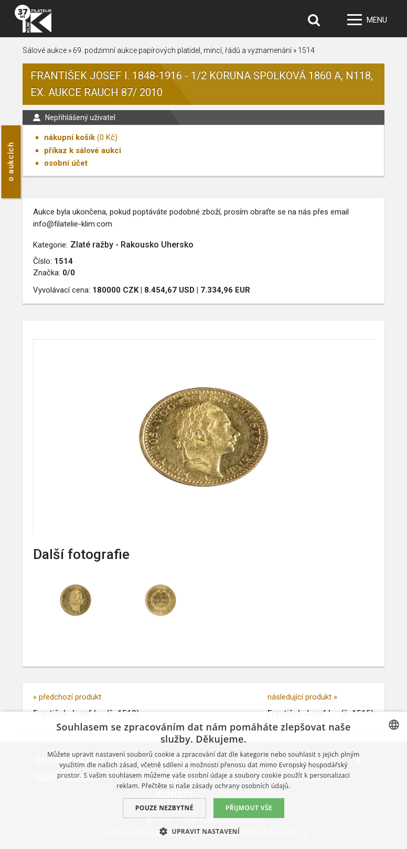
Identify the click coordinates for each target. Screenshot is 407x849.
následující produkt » (302, 697)
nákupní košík (69, 137)
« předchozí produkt (67, 697)
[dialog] (203, 780)
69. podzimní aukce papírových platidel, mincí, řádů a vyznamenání (182, 50)
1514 (306, 50)
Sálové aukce (45, 50)
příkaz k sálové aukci (82, 150)
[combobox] (394, 724)
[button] (203, 831)
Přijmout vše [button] (249, 807)
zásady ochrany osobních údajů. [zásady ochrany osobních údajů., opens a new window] (241, 785)
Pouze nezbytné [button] (164, 807)
